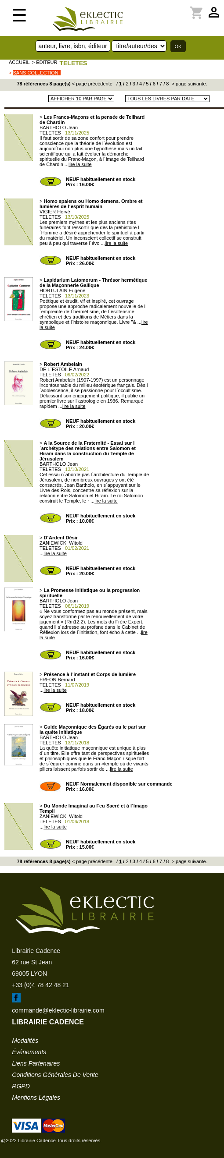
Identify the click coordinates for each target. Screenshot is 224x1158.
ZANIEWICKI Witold (61, 542)
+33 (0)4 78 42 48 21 (40, 984)
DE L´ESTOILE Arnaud (64, 369)
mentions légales (36, 1097)
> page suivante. (188, 83)
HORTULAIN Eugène (62, 290)
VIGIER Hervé (55, 211)
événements (29, 1051)
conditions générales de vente (55, 1074)
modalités (25, 1040)
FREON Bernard (57, 679)
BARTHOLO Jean (59, 127)
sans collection (35, 72)
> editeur (45, 62)
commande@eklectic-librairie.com (58, 1010)
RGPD (20, 1086)
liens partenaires (36, 1063)
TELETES (73, 63)
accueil (19, 62)
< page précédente (92, 83)
